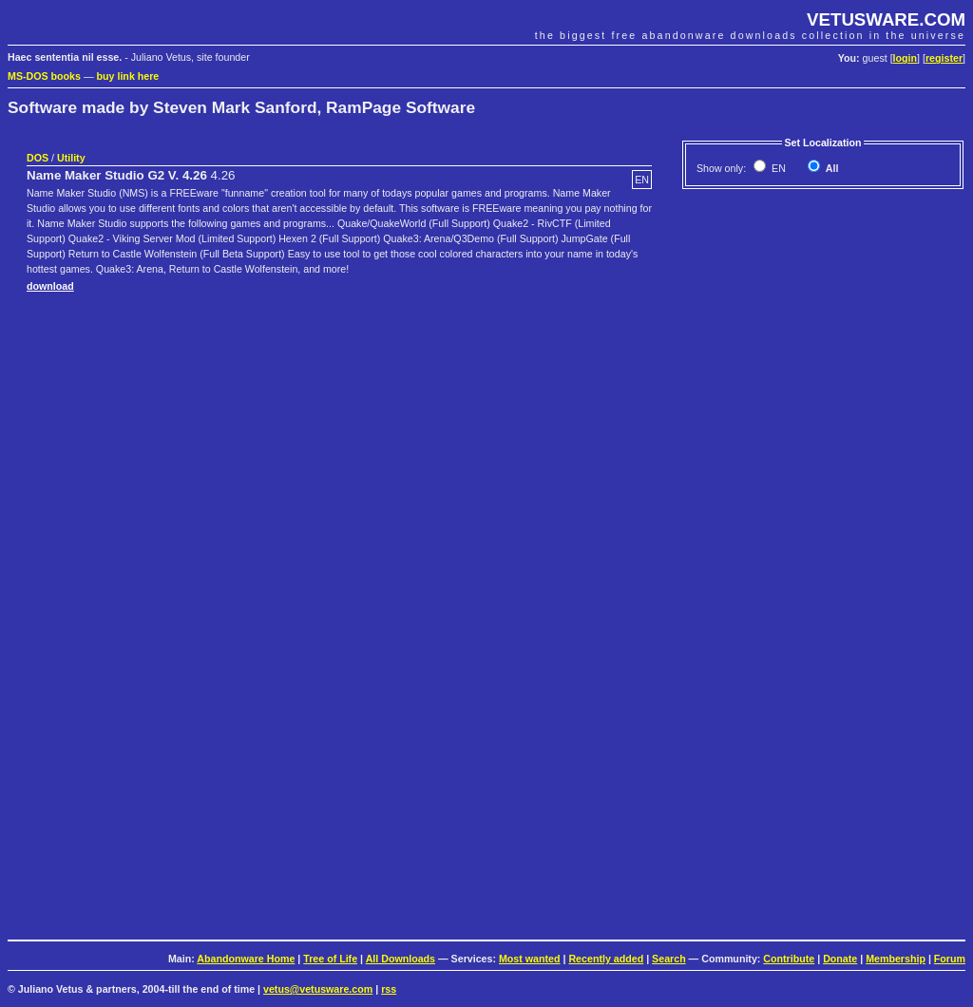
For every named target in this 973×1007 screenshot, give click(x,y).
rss (388, 989)
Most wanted (530, 958)
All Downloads (400, 958)
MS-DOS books (44, 76)
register (944, 58)
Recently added (605, 958)
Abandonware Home (246, 958)
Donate (840, 958)
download (50, 286)
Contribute (788, 958)
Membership (895, 958)
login (905, 58)
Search (669, 958)
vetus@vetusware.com (317, 989)
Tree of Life (330, 958)
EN (777, 168)
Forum (949, 958)
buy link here (128, 76)
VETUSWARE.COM (886, 19)
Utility (71, 157)
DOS (37, 157)
